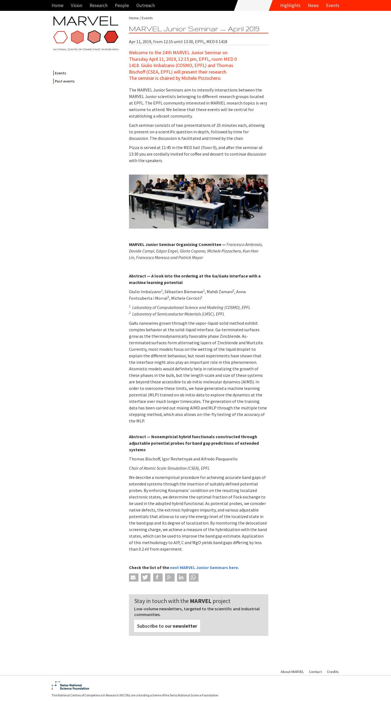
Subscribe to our (167, 626)
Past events (65, 81)
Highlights (290, 5)
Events (332, 5)
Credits (333, 671)
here (233, 567)
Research (99, 5)
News (313, 5)
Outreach (145, 5)
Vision (76, 5)
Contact (315, 671)
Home (58, 5)
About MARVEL (292, 671)
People (122, 5)
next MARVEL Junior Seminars (199, 567)
